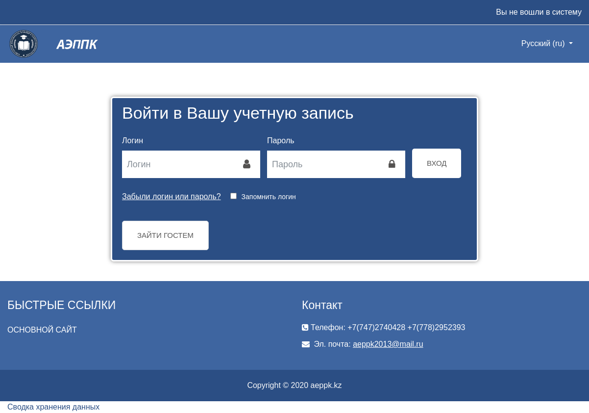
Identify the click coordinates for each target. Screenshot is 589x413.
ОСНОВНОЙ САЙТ (42, 330)
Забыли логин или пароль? (171, 196)
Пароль (280, 140)
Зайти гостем (165, 235)
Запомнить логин (269, 197)
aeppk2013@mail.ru (388, 344)
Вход (436, 163)
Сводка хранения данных (53, 407)
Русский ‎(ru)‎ (544, 43)
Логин (132, 140)
